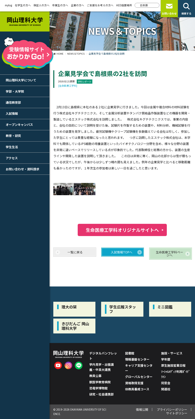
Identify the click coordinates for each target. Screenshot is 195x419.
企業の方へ (77, 5)
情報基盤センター (137, 359)
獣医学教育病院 (100, 382)
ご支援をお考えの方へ (100, 5)
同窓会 (165, 383)
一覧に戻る (75, 252)
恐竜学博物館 (98, 388)
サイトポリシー (176, 413)
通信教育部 (13, 102)
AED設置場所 (124, 5)
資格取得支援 (134, 383)
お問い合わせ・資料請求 (22, 169)
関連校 (165, 389)
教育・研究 (13, 135)
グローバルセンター (139, 376)
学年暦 (165, 359)
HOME (60, 53)
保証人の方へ (42, 5)
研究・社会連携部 (101, 394)
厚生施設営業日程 (173, 365)
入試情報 (12, 113)
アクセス (12, 158)
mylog (8, 5)
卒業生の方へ (60, 5)
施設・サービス (171, 353)
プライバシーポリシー (172, 409)
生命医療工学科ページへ (169, 253)
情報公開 (142, 409)
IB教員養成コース (137, 389)
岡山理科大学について (21, 80)
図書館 (129, 353)
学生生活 (12, 147)
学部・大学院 (15, 91)
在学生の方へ (23, 5)
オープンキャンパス (19, 124)
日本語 (144, 5)
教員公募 (95, 375)
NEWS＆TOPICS (76, 53)
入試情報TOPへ (121, 252)
